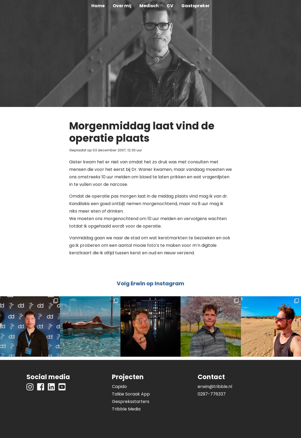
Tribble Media (126, 409)
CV (170, 6)
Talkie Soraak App (131, 394)
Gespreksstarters (130, 401)
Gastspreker (195, 6)
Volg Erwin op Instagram (150, 283)
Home (98, 6)
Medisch (149, 6)
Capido (119, 386)
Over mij (122, 6)
